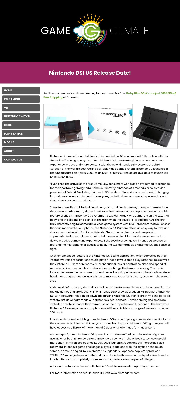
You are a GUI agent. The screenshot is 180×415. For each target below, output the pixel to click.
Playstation (13, 134)
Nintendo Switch (17, 116)
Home (8, 90)
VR (6, 108)
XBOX (8, 125)
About (9, 151)
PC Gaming (12, 99)
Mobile (9, 142)
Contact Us (13, 160)
